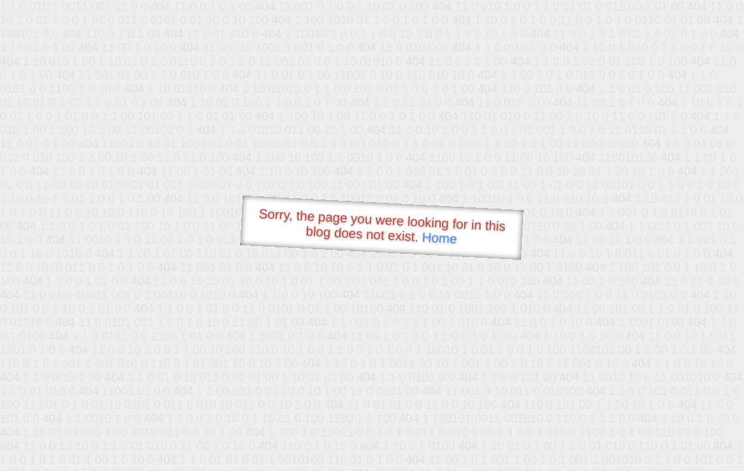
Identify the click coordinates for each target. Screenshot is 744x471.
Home (439, 238)
